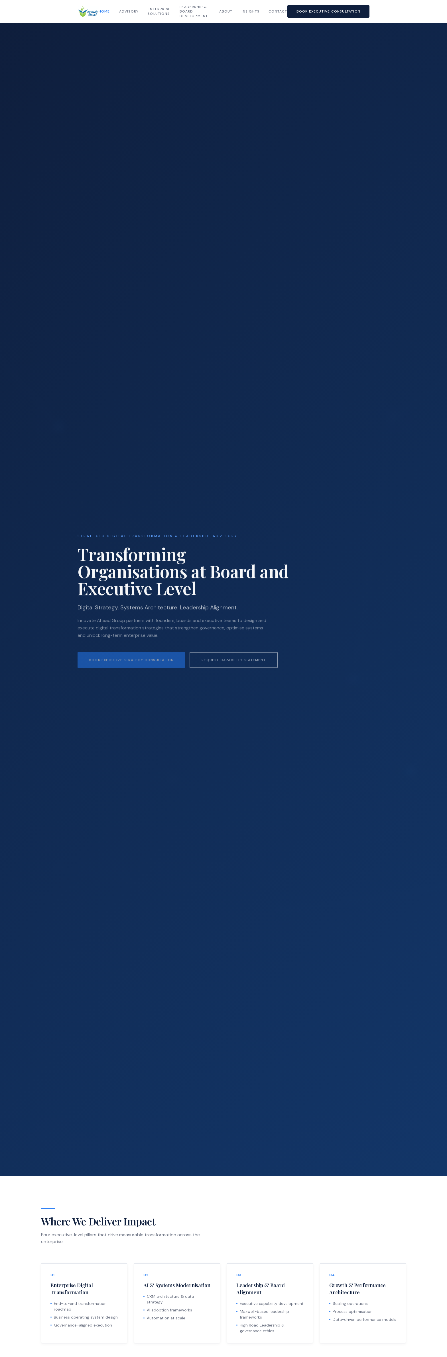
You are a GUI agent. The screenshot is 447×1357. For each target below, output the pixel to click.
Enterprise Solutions (159, 11)
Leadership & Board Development (194, 11)
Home (104, 11)
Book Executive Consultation (328, 11)
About (226, 11)
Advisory (129, 11)
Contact (278, 11)
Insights (251, 11)
